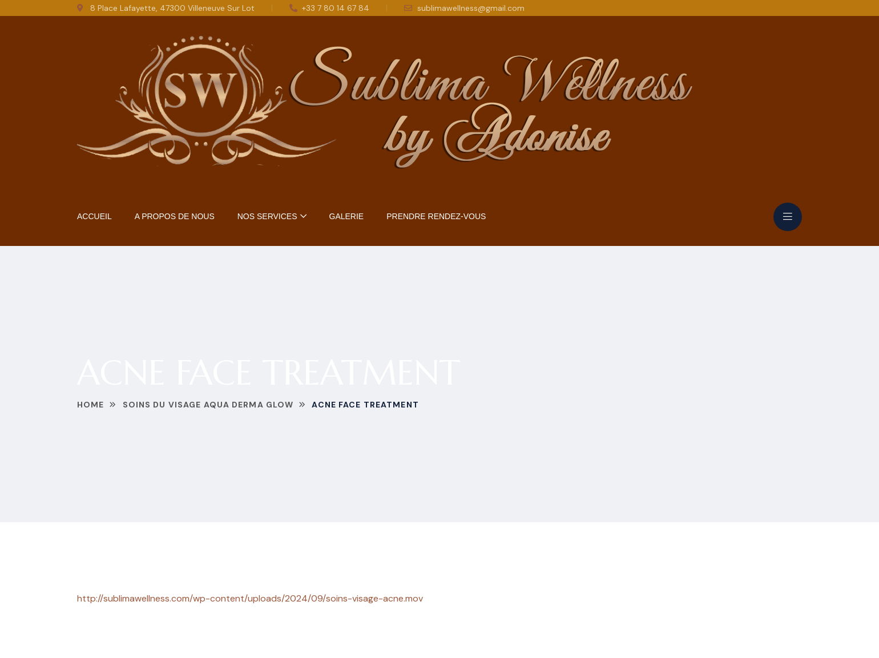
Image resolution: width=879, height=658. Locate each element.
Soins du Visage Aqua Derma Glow (208, 404)
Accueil (94, 216)
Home (90, 404)
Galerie (346, 216)
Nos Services (267, 216)
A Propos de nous (175, 216)
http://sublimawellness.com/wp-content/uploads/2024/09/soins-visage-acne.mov (250, 598)
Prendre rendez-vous (436, 216)
